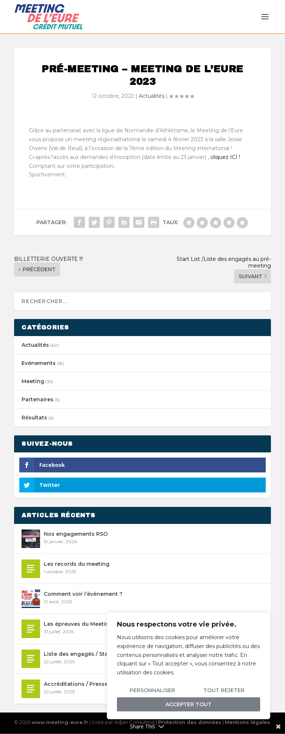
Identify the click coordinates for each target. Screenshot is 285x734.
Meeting (33, 381)
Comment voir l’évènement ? (83, 594)
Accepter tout (189, 704)
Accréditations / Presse (76, 684)
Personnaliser (152, 690)
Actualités (151, 96)
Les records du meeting (76, 564)
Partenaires (37, 399)
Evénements (39, 363)
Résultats (34, 418)
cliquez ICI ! (225, 157)
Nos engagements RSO (76, 534)
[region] (188, 665)
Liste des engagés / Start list (83, 654)
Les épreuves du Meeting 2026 (86, 624)
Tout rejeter (224, 690)
